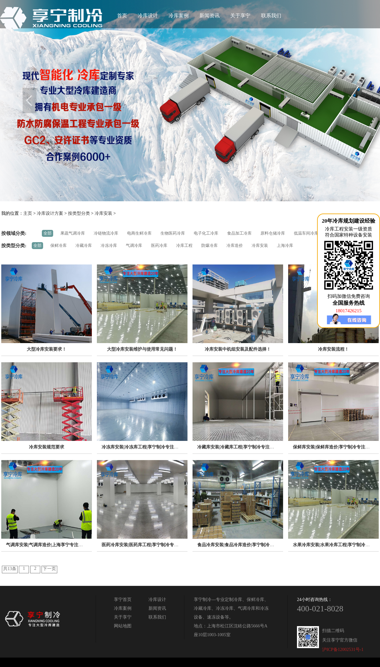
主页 (27, 213)
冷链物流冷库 (106, 233)
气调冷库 (134, 245)
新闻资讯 (209, 15)
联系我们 (271, 15)
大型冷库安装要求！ (46, 349)
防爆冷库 (209, 245)
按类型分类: (13, 245)
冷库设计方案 (50, 213)
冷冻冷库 (109, 245)
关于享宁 (240, 15)
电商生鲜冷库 (139, 233)
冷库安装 (103, 213)
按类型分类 (79, 213)
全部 (47, 233)
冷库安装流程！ (333, 349)
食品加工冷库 (239, 233)
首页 (122, 15)
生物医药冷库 (172, 233)
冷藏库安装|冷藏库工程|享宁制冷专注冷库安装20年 (246, 447)
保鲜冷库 (58, 245)
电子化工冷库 (206, 233)
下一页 (49, 568)
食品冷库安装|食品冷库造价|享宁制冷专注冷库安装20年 (251, 544)
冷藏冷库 (83, 245)
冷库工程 (184, 245)
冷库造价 (234, 245)
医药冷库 (159, 245)
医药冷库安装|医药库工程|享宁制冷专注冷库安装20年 (153, 544)
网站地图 (122, 626)
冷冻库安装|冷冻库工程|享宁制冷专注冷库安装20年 (151, 447)
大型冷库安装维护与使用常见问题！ (142, 349)
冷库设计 (148, 15)
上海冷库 (285, 245)
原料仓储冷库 (272, 233)
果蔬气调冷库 (72, 233)
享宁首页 (122, 599)
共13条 (9, 568)
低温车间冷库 (306, 233)
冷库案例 (179, 15)
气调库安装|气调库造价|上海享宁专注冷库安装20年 (55, 544)
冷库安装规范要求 (46, 447)
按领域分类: (13, 233)
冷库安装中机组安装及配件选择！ (238, 349)
